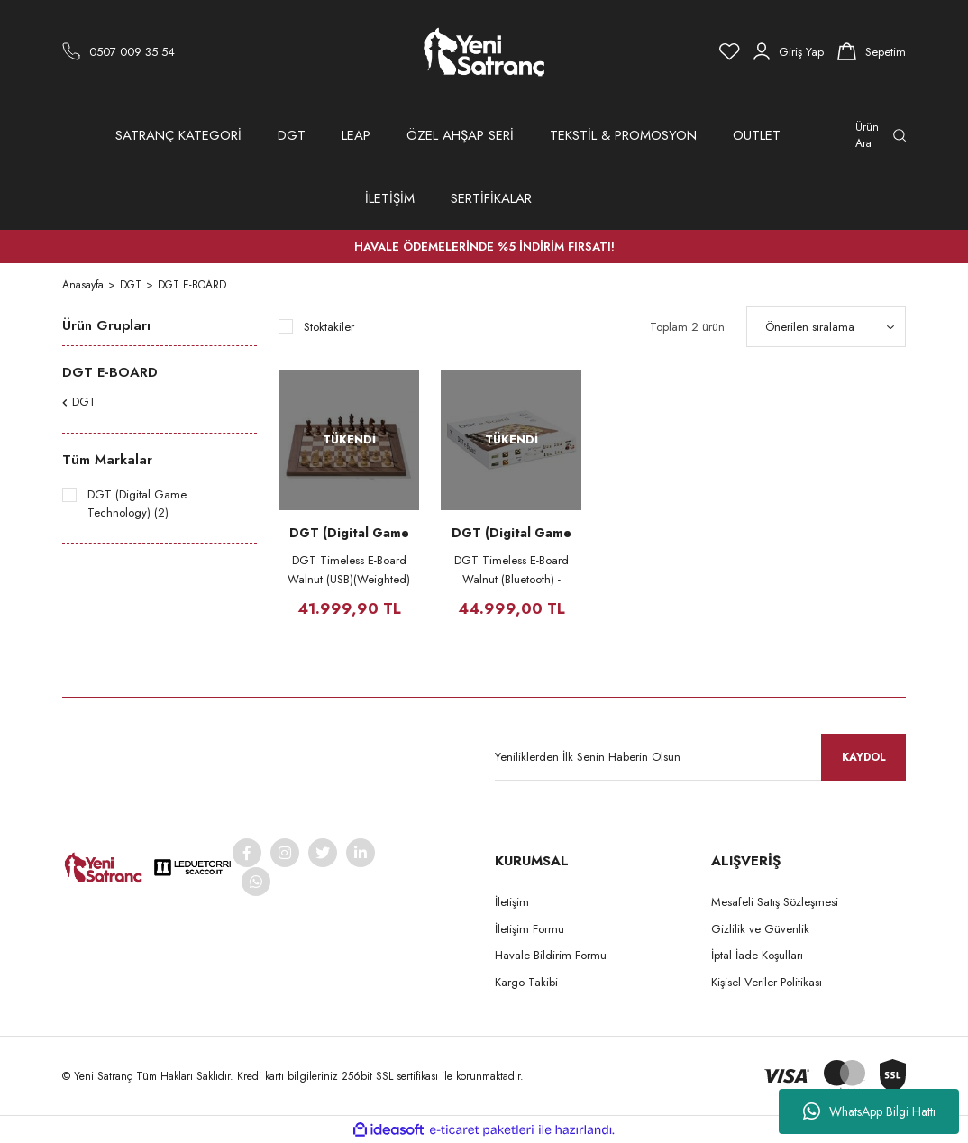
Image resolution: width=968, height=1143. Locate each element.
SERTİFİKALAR (491, 198)
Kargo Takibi (526, 982)
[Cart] (871, 51)
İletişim (512, 901)
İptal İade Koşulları (757, 955)
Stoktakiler (329, 326)
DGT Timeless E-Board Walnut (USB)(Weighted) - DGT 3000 (349, 570)
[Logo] (484, 52)
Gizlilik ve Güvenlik (760, 928)
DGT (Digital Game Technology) (349, 533)
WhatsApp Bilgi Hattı (869, 1111)
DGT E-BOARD (192, 285)
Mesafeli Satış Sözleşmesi (774, 901)
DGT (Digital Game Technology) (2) (137, 503)
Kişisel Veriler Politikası (766, 982)
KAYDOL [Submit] (864, 757)
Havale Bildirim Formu (551, 955)
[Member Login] (788, 51)
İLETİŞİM (390, 198)
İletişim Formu (529, 928)
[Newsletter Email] (700, 757)
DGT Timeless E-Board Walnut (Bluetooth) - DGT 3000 (511, 570)
